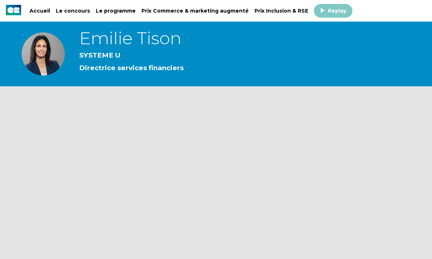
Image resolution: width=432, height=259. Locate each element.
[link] (40, 11)
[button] (333, 11)
